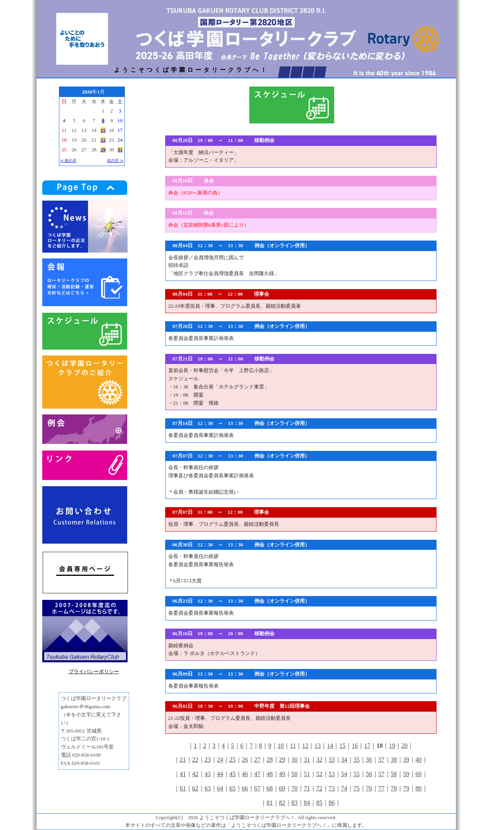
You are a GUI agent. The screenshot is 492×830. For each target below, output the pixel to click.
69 (282, 788)
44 (220, 774)
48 (270, 774)
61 (183, 788)
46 (245, 774)
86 (332, 802)
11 (293, 745)
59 (406, 774)
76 (369, 788)
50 (295, 774)
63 (208, 788)
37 (381, 759)
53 (332, 774)
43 (208, 774)
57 (381, 774)
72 (319, 788)
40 (419, 759)
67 (257, 788)
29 (282, 759)
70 (295, 788)
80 (419, 788)
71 (307, 788)
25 (233, 759)
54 (344, 774)
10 (281, 745)
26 (245, 759)
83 (295, 802)
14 (330, 745)
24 (220, 759)
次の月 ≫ (115, 160)
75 (357, 788)
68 (270, 788)
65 (233, 788)
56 (369, 774)
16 (355, 745)
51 (307, 774)
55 (357, 774)
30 (295, 759)
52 (319, 774)
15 (342, 745)
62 (195, 788)
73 (332, 788)
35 (357, 759)
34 (344, 759)
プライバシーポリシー (94, 671)
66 (245, 788)
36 (369, 759)
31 (307, 759)
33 (332, 759)
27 (257, 759)
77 (381, 788)
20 (404, 745)
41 (183, 774)
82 (282, 802)
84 (307, 802)
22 (195, 759)
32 (319, 759)
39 (406, 759)
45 (233, 774)
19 (392, 745)
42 (195, 774)
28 (270, 759)
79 (406, 788)
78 (394, 788)
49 (282, 774)
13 (317, 745)
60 (419, 774)
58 (394, 774)
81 (270, 802)
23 (208, 759)
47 (257, 774)
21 (183, 759)
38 (394, 759)
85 (319, 802)
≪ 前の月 (68, 160)
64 (220, 788)
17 (367, 745)
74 (344, 788)
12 (305, 745)
